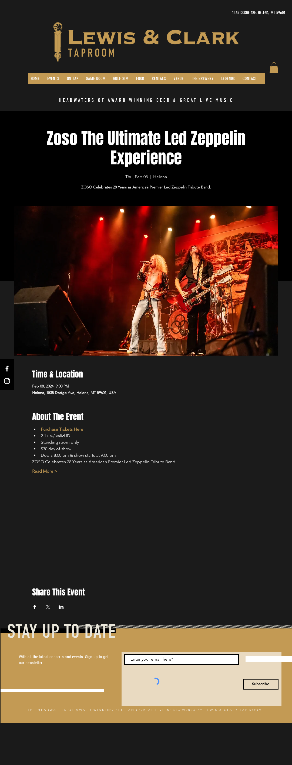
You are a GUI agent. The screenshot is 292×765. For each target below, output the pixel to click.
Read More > (44, 471)
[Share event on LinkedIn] (61, 607)
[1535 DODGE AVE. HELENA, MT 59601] (234, 12)
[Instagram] (7, 381)
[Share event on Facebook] (34, 607)
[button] (273, 67)
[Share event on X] (48, 607)
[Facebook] (7, 368)
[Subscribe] (260, 684)
